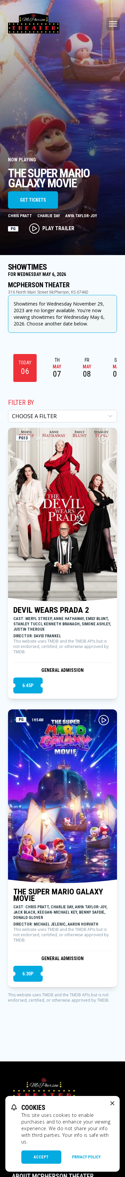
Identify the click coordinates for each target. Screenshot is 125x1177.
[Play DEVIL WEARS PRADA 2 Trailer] (103, 438)
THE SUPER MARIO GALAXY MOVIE (58, 895)
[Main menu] (113, 24)
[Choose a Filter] (62, 416)
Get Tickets (33, 200)
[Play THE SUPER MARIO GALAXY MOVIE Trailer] (103, 720)
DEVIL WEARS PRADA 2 (51, 610)
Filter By (21, 403)
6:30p (27, 973)
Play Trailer (51, 228)
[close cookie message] (112, 1103)
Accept (41, 1157)
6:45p (27, 685)
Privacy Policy (86, 1157)
